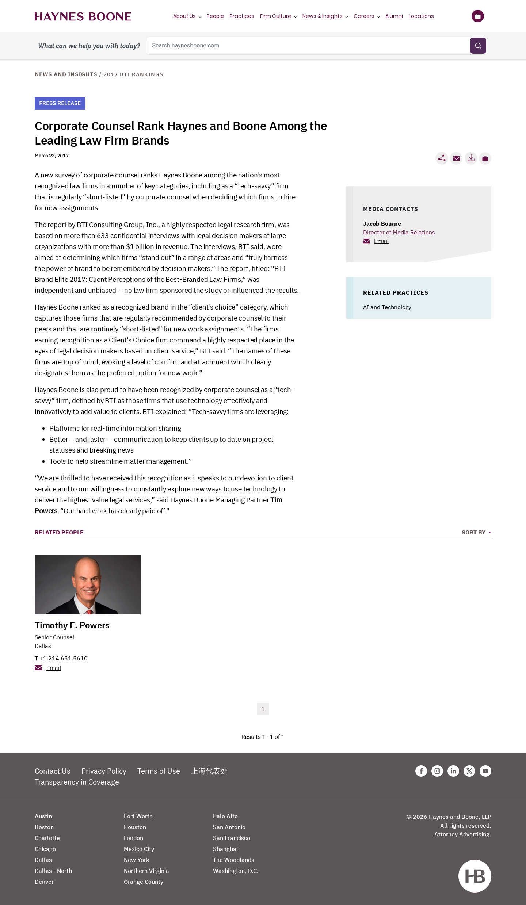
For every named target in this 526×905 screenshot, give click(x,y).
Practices (242, 16)
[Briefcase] (477, 16)
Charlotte (47, 837)
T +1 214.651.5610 (61, 658)
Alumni (394, 16)
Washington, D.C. (236, 870)
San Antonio (229, 827)
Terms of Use (158, 771)
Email (381, 241)
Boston (44, 827)
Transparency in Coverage (77, 782)
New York (136, 859)
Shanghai (225, 848)
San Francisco (231, 837)
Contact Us (52, 771)
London (133, 837)
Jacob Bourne (382, 223)
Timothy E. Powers (72, 625)
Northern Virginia (146, 870)
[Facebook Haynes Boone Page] (421, 771)
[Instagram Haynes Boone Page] (437, 771)
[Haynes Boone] (83, 16)
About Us (184, 16)
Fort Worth (138, 816)
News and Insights (66, 74)
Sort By (474, 532)
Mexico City (139, 848)
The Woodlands (233, 859)
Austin (43, 816)
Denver (44, 881)
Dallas (43, 645)
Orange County (143, 881)
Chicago (45, 848)
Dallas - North (53, 870)
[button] (485, 158)
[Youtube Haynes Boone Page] (485, 771)
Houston (135, 827)
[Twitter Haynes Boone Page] (469, 771)
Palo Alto (225, 816)
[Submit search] (478, 46)
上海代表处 (209, 771)
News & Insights (322, 16)
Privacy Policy (103, 771)
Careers (364, 16)
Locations (421, 16)
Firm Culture (275, 16)
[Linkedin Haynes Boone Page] (453, 771)
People (215, 16)
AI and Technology (387, 307)
